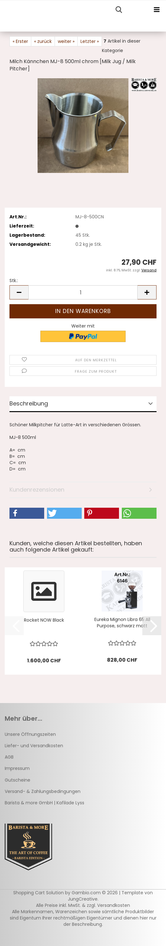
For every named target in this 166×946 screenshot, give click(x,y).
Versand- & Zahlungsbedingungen (42, 791)
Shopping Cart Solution (38, 893)
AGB (9, 757)
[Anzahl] (83, 292)
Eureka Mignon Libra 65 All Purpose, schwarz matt (122, 622)
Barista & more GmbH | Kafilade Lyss (44, 803)
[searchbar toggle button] (118, 9)
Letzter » (89, 41)
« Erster (20, 41)
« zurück (43, 41)
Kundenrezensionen (36, 490)
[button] (18, 292)
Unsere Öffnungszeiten (30, 734)
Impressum (17, 768)
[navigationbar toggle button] (156, 9)
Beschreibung (28, 403)
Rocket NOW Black (44, 620)
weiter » (66, 41)
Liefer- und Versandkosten (34, 745)
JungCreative (83, 899)
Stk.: (13, 280)
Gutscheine (17, 780)
